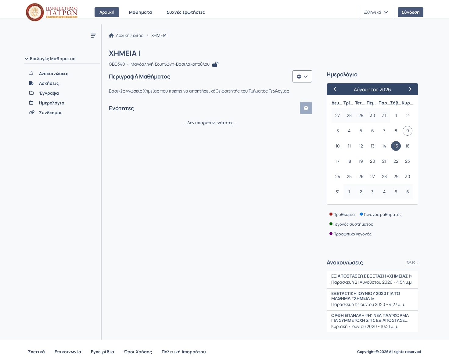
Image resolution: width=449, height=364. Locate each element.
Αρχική (106, 12)
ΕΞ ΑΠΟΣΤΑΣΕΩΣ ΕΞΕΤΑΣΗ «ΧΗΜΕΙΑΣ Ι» (372, 276)
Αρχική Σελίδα (126, 35)
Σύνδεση (410, 12)
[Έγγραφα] (62, 93)
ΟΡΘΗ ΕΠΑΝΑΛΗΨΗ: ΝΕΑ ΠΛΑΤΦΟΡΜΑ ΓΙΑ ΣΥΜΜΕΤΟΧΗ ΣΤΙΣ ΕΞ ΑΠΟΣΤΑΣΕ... (370, 317)
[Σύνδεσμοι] (62, 113)
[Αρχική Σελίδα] (51, 12)
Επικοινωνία (68, 352)
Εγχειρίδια (102, 352)
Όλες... (412, 262)
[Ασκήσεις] (62, 83)
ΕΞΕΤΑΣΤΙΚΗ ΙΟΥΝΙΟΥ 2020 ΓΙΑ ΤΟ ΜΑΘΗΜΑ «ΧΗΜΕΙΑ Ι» (366, 295)
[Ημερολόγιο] (62, 103)
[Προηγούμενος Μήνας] (337, 89)
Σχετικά (36, 352)
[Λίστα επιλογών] (302, 76)
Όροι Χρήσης (138, 352)
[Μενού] (93, 35)
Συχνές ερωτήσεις (186, 12)
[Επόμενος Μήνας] (407, 89)
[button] (376, 12)
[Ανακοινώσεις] (62, 73)
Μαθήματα (140, 12)
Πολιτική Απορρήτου (184, 352)
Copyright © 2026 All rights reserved (389, 351)
